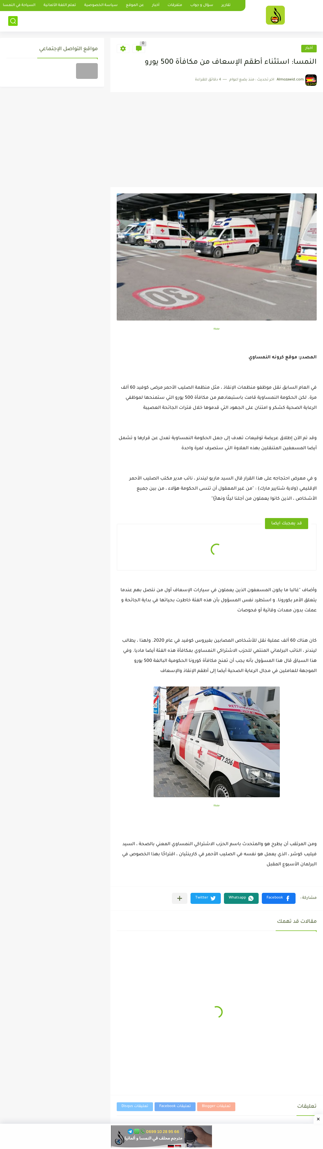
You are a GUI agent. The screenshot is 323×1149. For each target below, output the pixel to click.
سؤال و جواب (201, 5)
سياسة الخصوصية (101, 5)
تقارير (226, 5)
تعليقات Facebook (175, 1107)
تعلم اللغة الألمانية (60, 5)
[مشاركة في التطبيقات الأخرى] (179, 898)
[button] (279, 898)
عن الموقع (135, 5)
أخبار (155, 5)
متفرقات (174, 5)
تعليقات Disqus (134, 1107)
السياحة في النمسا (19, 5)
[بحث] (13, 21)
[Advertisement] (216, 140)
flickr (217, 329)
